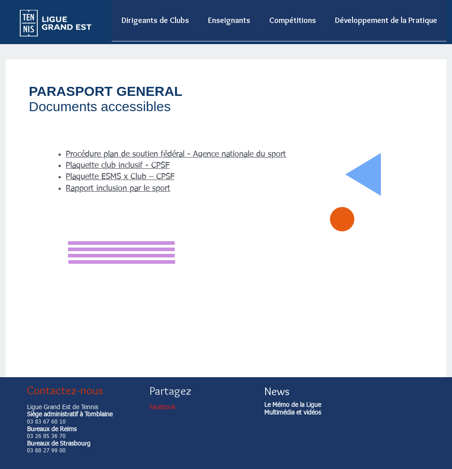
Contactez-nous (65, 390)
